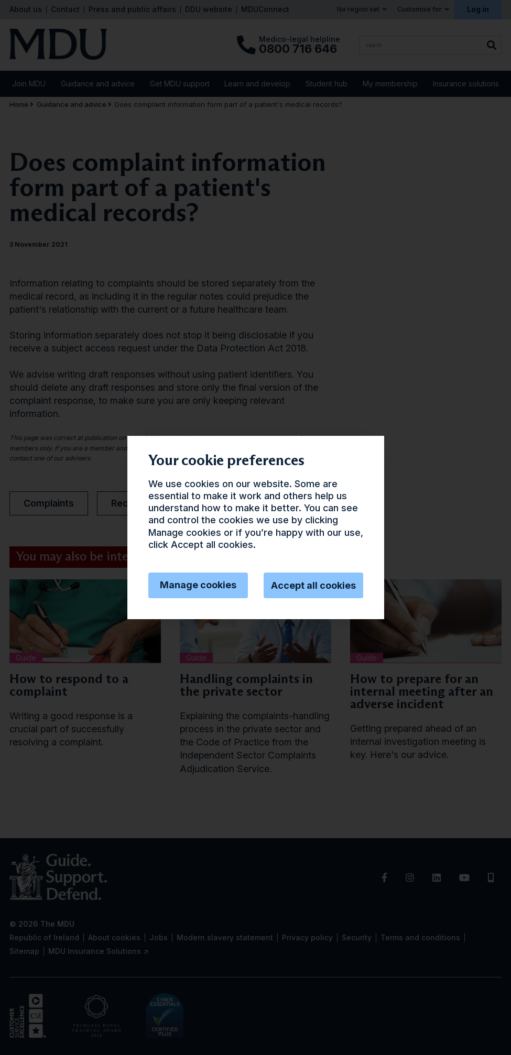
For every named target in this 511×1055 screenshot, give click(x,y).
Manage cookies (198, 584)
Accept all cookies (313, 585)
